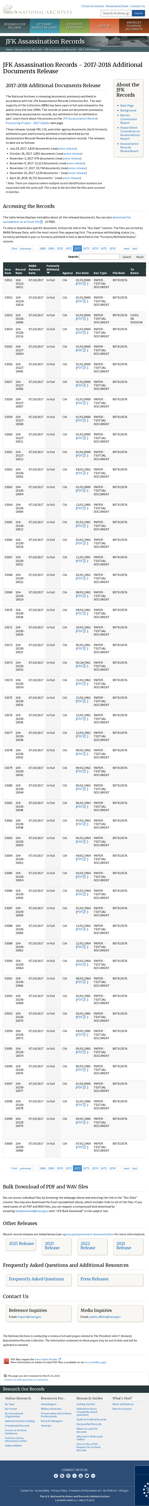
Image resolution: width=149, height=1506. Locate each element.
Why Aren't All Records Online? (90, 1438)
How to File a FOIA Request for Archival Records (88, 1447)
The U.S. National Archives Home (37, 9)
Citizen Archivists (92, 6)
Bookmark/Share (117, 6)
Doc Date (82, 273)
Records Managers (52, 1421)
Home (9, 49)
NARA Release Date (34, 269)
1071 (69, 248)
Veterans (46, 1425)
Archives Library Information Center (16, 1439)
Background (128, 110)
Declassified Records (89, 1424)
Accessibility (42, 1490)
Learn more (114, 1499)
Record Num (21, 271)
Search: (73, 256)
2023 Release (52, 1245)
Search (138, 13)
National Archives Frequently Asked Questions (87, 1412)
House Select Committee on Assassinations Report (130, 133)
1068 (42, 248)
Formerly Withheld (53, 269)
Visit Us (104, 26)
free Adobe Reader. (48, 1359)
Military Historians (51, 1408)
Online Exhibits (13, 1445)
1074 (95, 248)
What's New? (122, 1398)
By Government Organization (14, 1415)
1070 (60, 248)
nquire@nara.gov (30, 1317)
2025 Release (21, 1243)
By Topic (10, 1404)
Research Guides (90, 1398)
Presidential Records (17, 1425)
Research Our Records (14, 25)
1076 (112, 248)
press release (67, 148)
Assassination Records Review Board (129, 147)
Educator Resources (74, 25)
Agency (67, 273)
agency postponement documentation (88, 1234)
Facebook (56, 1475)
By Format (11, 1408)
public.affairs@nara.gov (104, 1317)
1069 (51, 248)
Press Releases (94, 1279)
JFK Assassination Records (60, 49)
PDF (79, 283)
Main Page (127, 105)
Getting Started (86, 1404)
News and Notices (123, 1404)
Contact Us (137, 6)
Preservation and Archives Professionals (56, 1415)
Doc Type (100, 273)
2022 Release (88, 1245)
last (134, 248)
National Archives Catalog (20, 1421)
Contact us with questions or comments (26, 1379)
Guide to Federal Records (92, 1419)
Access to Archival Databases (15, 1431)
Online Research (18, 1398)
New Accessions (122, 1408)
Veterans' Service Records (44, 25)
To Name (134, 271)
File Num (119, 273)
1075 (103, 248)
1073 (86, 248)
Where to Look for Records (87, 1430)
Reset (140, 257)
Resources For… (53, 1398)
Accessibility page (95, 1362)
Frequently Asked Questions (36, 1279)
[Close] (144, 1470)
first (14, 248)
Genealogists (48, 1404)
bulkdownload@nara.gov (31, 1211)
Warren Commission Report (128, 118)
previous (25, 248)
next (127, 248)
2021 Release (123, 1245)
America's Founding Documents (134, 26)
